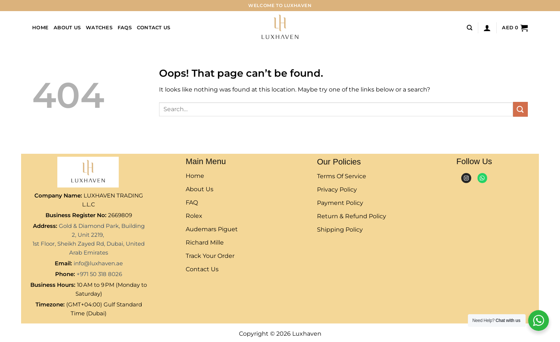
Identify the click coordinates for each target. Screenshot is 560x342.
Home (40, 27)
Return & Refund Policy (351, 216)
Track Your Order (210, 255)
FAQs (125, 27)
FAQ (192, 202)
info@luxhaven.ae (98, 263)
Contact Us (154, 27)
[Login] (487, 28)
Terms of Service (341, 176)
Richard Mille (205, 242)
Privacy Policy (337, 189)
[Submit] (520, 109)
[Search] (469, 28)
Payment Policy (340, 202)
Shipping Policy (340, 229)
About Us (67, 27)
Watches (99, 27)
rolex (194, 215)
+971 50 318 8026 (99, 274)
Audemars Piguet (212, 229)
